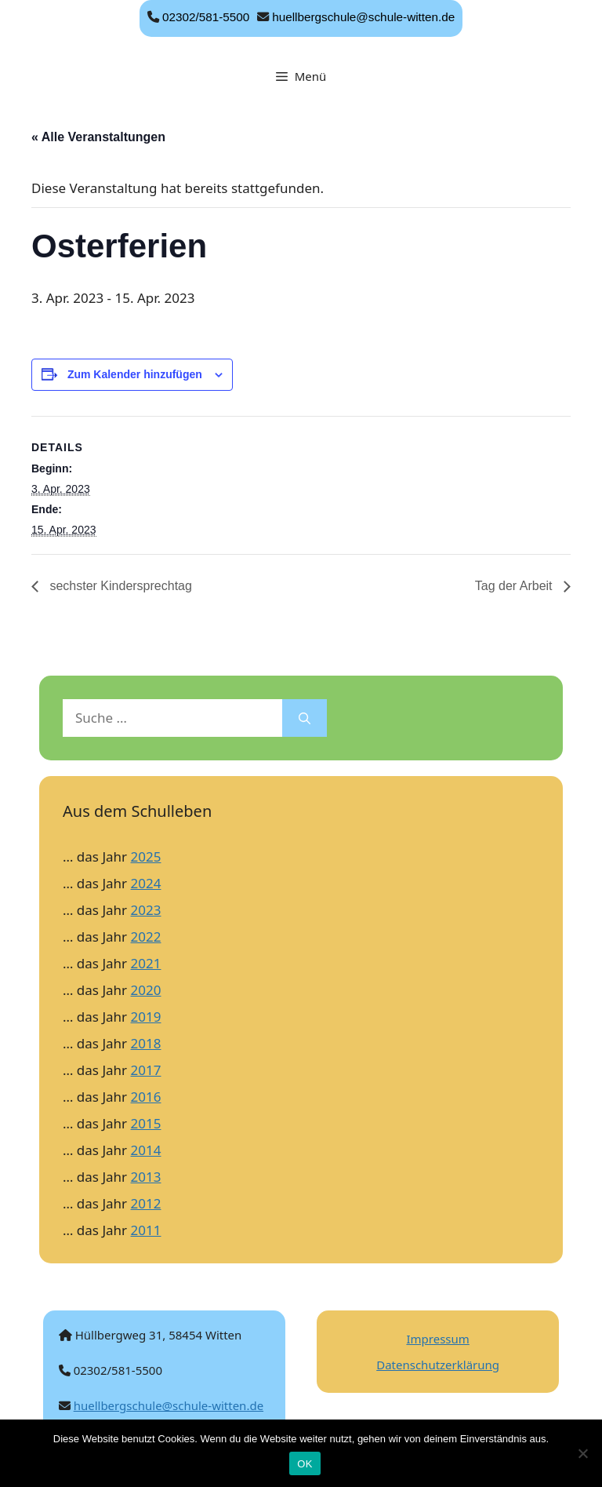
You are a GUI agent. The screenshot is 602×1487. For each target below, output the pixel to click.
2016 (146, 1097)
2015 (146, 1123)
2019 (146, 1017)
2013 (146, 1177)
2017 (146, 1070)
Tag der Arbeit (515, 585)
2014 (146, 1150)
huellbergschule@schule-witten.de (363, 17)
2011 (146, 1230)
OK (304, 1464)
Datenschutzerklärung (437, 1364)
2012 (146, 1203)
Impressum (437, 1339)
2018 (146, 1043)
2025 (146, 856)
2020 (146, 990)
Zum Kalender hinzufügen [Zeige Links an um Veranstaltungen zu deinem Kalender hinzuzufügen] (134, 374)
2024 (146, 883)
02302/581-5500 (205, 17)
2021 (146, 963)
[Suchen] (304, 718)
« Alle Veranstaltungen (98, 137)
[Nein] (582, 1453)
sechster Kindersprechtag (119, 585)
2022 (146, 937)
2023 (146, 910)
